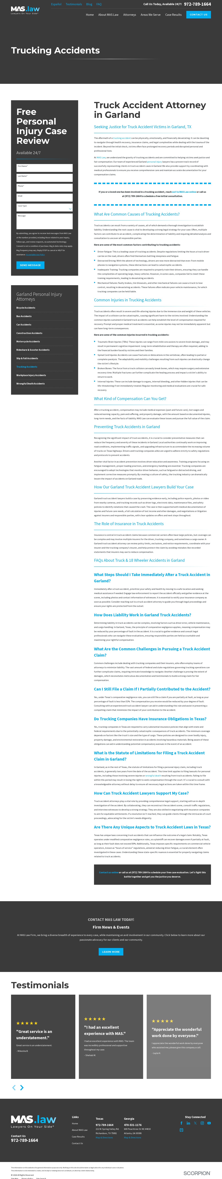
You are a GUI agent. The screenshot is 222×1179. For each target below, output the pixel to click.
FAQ (99, 4)
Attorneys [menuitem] (129, 15)
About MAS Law (79, 1130)
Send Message (30, 265)
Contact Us (198, 14)
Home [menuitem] (90, 15)
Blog (89, 4)
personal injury (154, 161)
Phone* (21, 186)
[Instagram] (202, 1123)
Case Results (78, 1136)
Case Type (22, 206)
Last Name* (22, 176)
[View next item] (22, 1088)
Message (22, 216)
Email (20, 196)
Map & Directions (104, 1137)
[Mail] (181, 1130)
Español (56, 4)
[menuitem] (44, 308)
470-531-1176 (133, 1125)
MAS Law (101, 157)
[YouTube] (209, 1123)
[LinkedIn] (188, 1123)
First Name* (23, 166)
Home (75, 1123)
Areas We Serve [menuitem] (151, 15)
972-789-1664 (197, 4)
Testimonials (74, 4)
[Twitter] (195, 1123)
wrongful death (153, 775)
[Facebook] (181, 1123)
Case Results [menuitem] (173, 15)
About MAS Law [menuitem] (108, 15)
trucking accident (122, 138)
